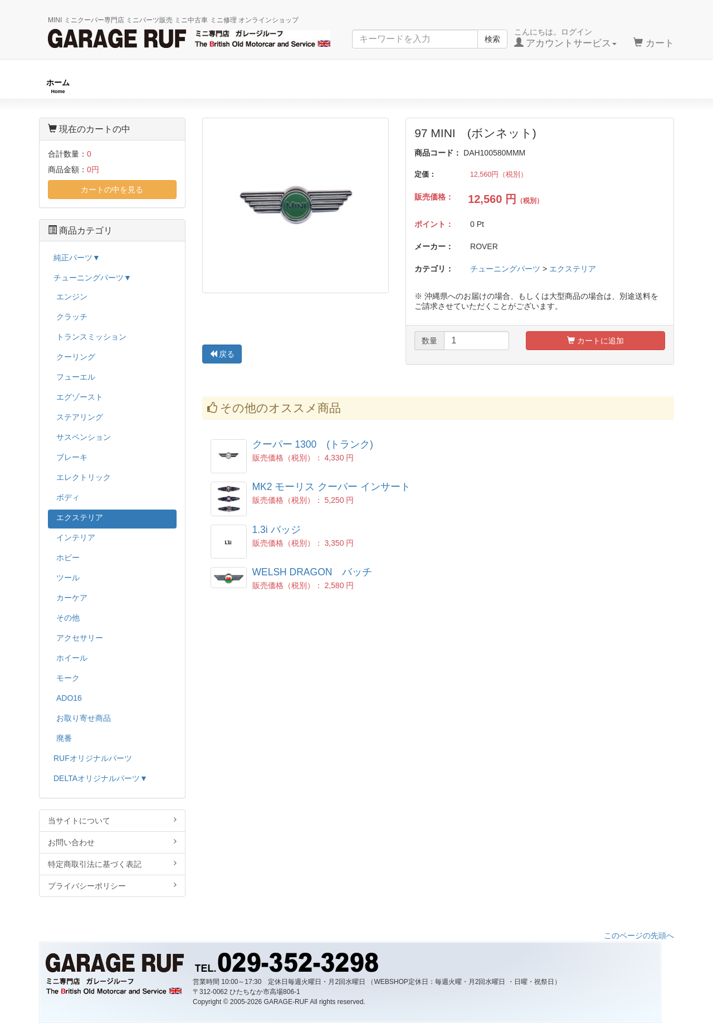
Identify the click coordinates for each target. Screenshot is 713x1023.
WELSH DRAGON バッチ (312, 572)
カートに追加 (595, 340)
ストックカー (643, 86)
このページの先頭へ (639, 935)
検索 (492, 39)
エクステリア (572, 268)
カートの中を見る (112, 189)
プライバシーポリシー (112, 885)
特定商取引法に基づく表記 (112, 864)
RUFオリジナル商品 (197, 86)
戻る (222, 354)
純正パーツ (508, 86)
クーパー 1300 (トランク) (312, 444)
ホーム (58, 86)
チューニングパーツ (360, 86)
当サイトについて (112, 820)
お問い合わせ (112, 842)
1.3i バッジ (276, 529)
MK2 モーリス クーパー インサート (331, 486)
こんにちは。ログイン (565, 38)
